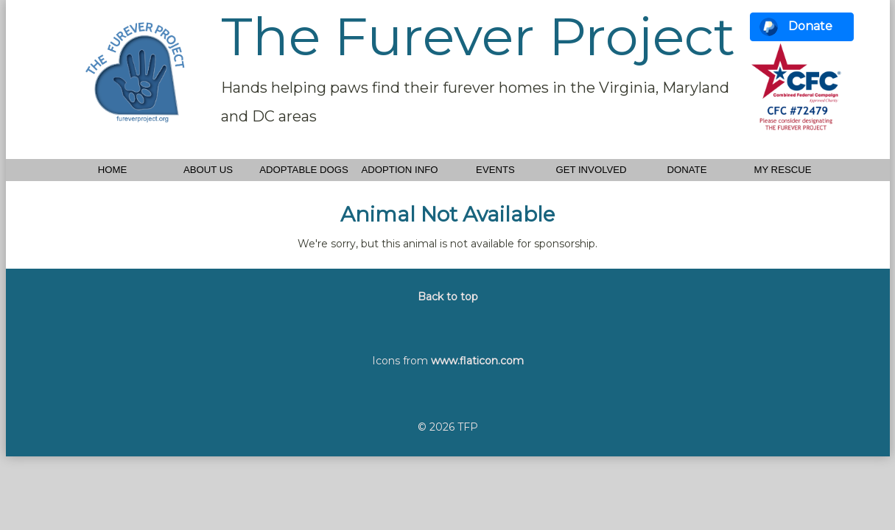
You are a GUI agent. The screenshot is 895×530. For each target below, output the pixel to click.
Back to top (448, 296)
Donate (810, 26)
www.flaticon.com (477, 360)
